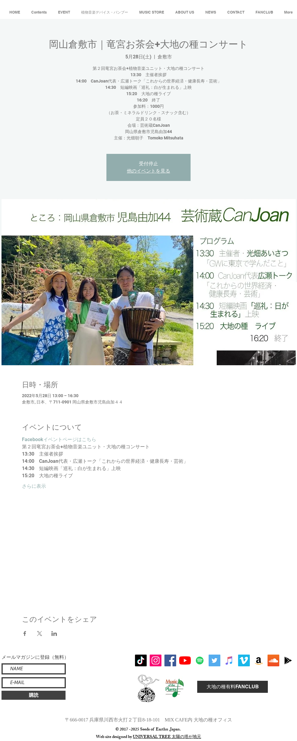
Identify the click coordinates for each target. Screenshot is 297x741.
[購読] (34, 695)
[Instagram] (155, 660)
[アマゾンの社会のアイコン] (259, 660)
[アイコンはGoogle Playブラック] (288, 660)
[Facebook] (170, 660)
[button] (39, 9)
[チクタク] (141, 660)
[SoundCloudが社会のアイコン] (273, 660)
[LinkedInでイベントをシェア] (54, 633)
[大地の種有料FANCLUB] (232, 687)
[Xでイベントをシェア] (39, 633)
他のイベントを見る (148, 171)
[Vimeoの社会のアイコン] (244, 660)
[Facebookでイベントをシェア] (25, 633)
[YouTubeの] (185, 660)
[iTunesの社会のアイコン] (229, 660)
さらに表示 (34, 486)
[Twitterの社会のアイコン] (214, 660)
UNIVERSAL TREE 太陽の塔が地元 (167, 737)
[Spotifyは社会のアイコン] (200, 660)
